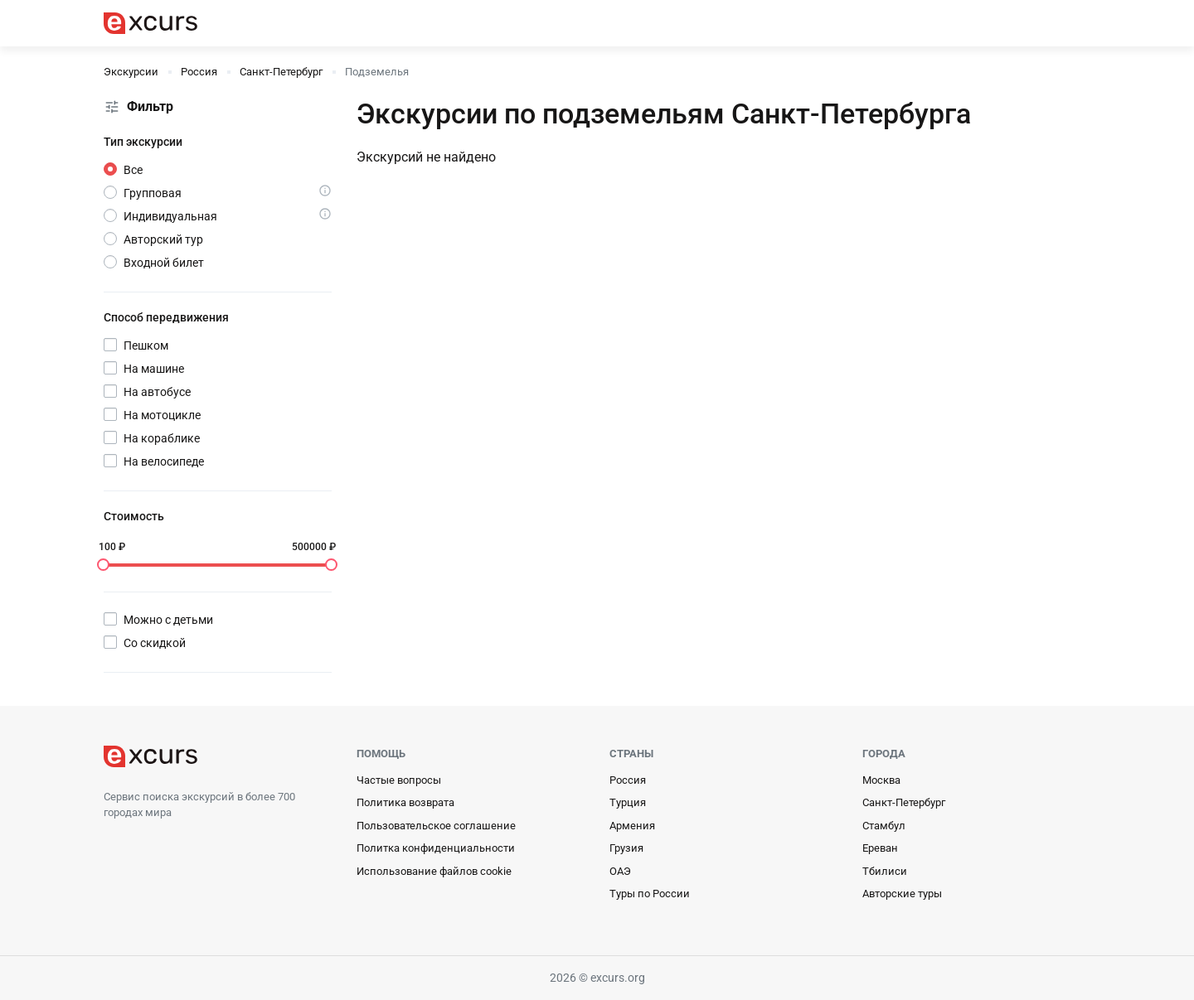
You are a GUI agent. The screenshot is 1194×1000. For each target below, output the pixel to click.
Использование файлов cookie (434, 871)
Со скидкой (155, 643)
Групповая (153, 193)
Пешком (146, 345)
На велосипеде (164, 461)
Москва (881, 780)
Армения (632, 825)
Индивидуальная (170, 216)
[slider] (103, 564)
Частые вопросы (399, 780)
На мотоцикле (162, 415)
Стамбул (883, 825)
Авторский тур (163, 239)
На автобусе (157, 392)
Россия (627, 780)
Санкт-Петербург (903, 802)
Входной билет (164, 262)
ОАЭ (620, 871)
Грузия (626, 848)
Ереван (880, 848)
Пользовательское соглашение (436, 825)
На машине (154, 368)
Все (133, 169)
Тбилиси (884, 871)
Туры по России (649, 893)
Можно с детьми (168, 619)
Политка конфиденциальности (436, 848)
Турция (627, 802)
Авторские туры (902, 893)
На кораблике (162, 438)
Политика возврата (405, 802)
